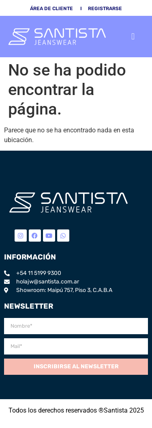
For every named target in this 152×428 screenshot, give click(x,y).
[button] (133, 36)
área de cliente (51, 8)
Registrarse (105, 8)
